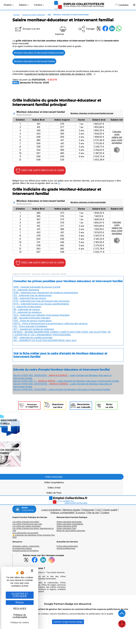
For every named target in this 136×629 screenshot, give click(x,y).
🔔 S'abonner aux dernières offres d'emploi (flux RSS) (33, 536)
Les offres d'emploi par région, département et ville (33, 529)
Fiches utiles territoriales (67, 546)
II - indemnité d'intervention (27, 306)
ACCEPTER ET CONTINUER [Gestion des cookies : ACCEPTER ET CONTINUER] (19, 595)
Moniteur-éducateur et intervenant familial (34, 61)
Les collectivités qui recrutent (25, 533)
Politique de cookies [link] (20, 622)
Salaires (24, 4)
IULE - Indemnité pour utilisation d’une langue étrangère (41, 315)
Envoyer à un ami (27, 28)
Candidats (122, 4)
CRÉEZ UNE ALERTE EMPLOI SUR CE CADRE (40, 170)
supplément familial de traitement (42, 74)
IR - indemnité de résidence (27, 312)
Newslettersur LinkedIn (83, 406)
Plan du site (93, 512)
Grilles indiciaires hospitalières (70, 524)
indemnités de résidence (72, 74)
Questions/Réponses (66, 548)
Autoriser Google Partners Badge (68, 622)
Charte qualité (110, 509)
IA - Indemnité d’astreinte (26, 289)
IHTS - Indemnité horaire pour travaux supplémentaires (41, 303)
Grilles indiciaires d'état (67, 526)
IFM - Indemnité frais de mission (29, 298)
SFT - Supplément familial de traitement (33, 329)
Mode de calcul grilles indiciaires (71, 530)
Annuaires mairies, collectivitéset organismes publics (25, 547)
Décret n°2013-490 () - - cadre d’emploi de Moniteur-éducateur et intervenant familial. (66, 381)
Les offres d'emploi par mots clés (27, 524)
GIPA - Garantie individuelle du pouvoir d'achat (36, 287)
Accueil (16, 15)
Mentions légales (71, 509)
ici (59, 183)
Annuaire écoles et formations (25, 550)
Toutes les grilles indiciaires (33, 15)
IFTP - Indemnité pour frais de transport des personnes (41, 301)
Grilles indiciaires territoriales (69, 522)
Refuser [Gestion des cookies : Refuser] (20, 602)
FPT (49, 15)
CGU (98, 509)
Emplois (9, 4)
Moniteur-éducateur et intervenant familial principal (39, 52)
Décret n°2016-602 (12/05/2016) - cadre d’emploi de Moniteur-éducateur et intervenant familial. (61, 389)
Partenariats (88, 509)
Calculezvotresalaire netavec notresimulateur (116, 141)
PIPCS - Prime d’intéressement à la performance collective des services (50, 323)
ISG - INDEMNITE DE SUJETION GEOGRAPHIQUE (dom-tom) (45, 340)
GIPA (88, 74)
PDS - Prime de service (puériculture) (32, 320)
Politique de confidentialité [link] (19, 616)
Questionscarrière (58, 406)
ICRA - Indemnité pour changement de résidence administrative (45, 292)
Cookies (105, 512)
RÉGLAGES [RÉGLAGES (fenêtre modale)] (19, 608)
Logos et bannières (51, 509)
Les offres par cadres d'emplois (26, 526)
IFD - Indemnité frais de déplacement (32, 295)
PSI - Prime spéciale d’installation (30, 326)
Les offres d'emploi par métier (25, 522)
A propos (80, 512)
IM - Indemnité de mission (26, 309)
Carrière (39, 4)
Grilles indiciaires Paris (66, 528)
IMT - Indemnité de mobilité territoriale (32, 337)
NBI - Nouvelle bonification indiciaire (31, 317)
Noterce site (109, 406)
